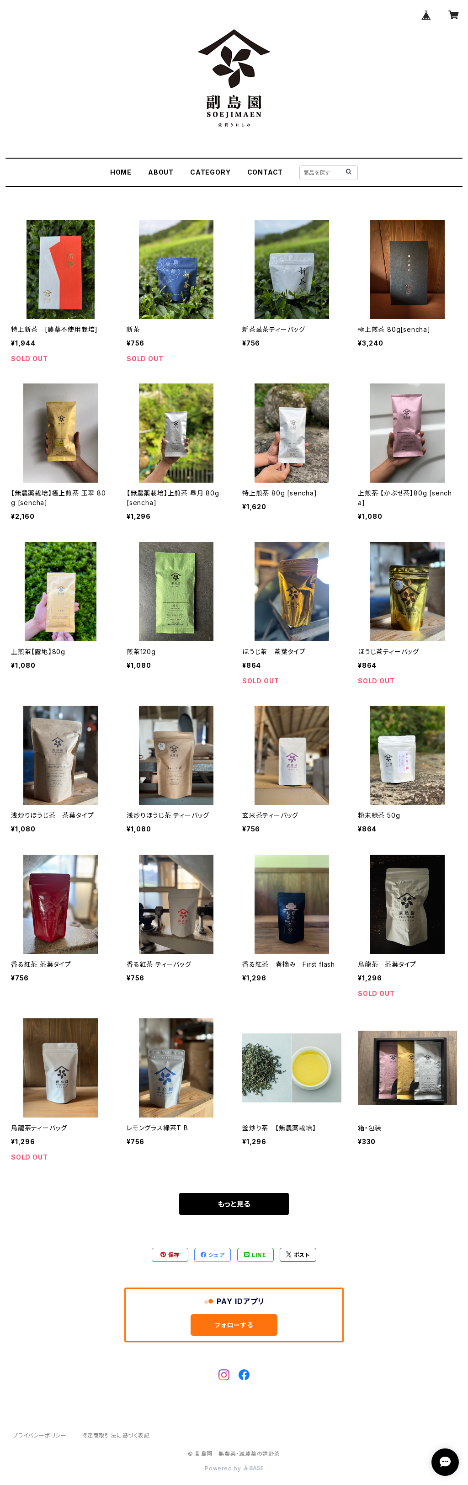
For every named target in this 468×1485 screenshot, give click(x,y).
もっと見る (234, 1203)
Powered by (234, 1468)
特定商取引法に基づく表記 (115, 1435)
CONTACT (265, 172)
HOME (121, 172)
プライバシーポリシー (40, 1435)
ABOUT (161, 172)
